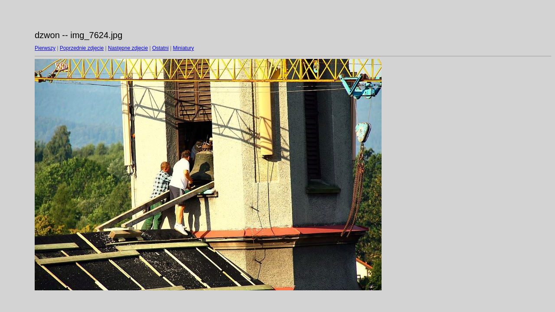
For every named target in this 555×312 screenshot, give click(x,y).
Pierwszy (45, 48)
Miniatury (183, 48)
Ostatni (160, 48)
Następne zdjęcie (128, 48)
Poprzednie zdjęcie (82, 48)
